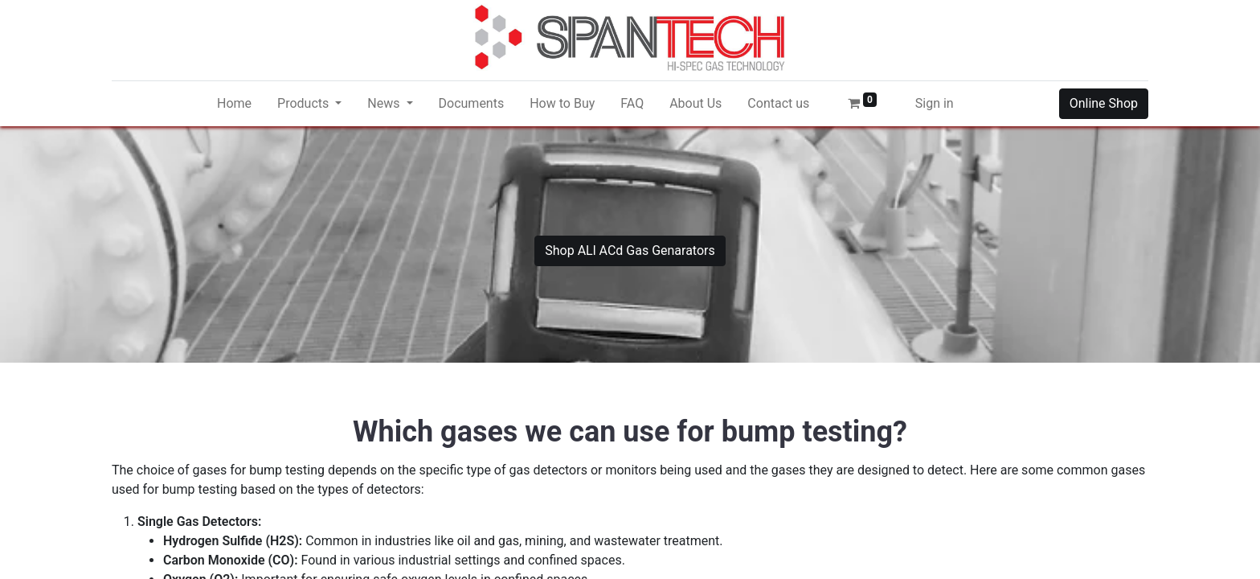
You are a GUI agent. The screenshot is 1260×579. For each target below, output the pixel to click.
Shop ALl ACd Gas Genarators (630, 250)
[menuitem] (234, 104)
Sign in (934, 103)
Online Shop (1104, 103)
